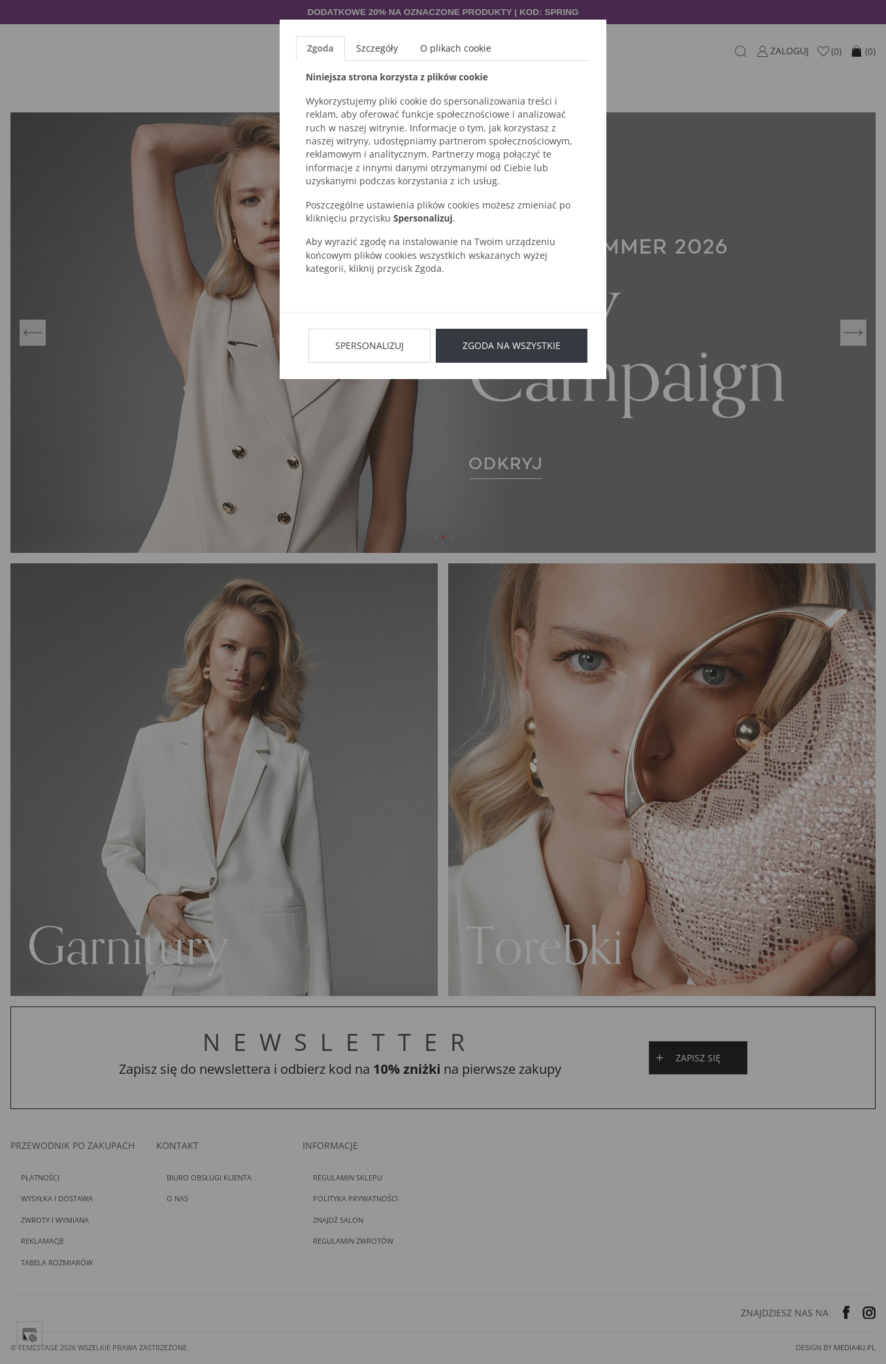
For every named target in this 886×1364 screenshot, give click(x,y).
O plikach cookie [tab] (455, 48)
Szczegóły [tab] (377, 48)
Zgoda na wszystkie (512, 345)
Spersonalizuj (369, 345)
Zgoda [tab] (320, 48)
